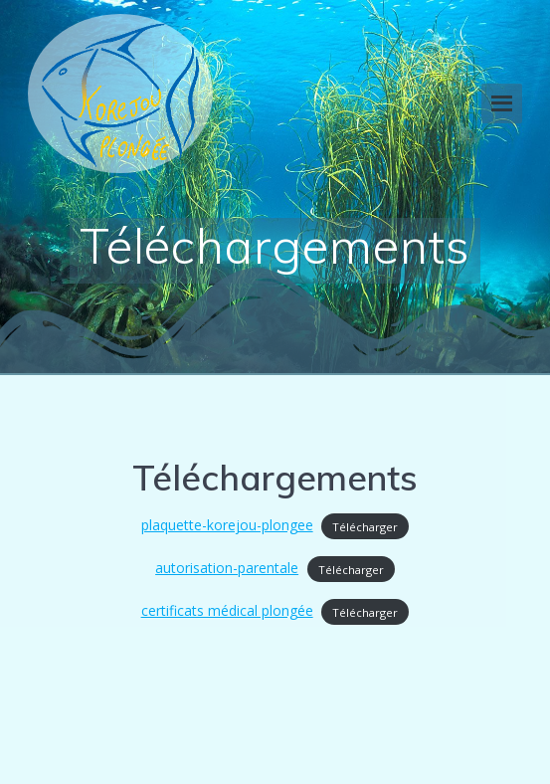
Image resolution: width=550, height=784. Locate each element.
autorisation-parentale (226, 567)
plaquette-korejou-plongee (227, 524)
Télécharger (365, 525)
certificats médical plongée (227, 610)
